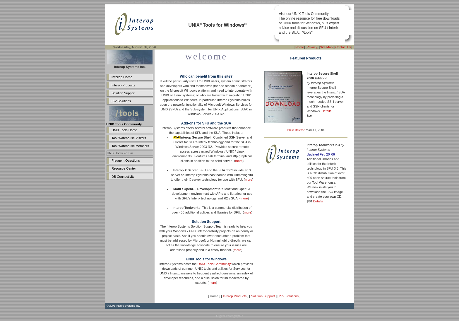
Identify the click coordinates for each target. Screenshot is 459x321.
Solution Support (123, 93)
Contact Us (343, 47)
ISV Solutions (121, 101)
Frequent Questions (126, 160)
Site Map (326, 47)
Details (326, 111)
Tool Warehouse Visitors (129, 138)
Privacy (312, 47)
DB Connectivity (123, 176)
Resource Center (124, 168)
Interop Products (123, 85)
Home (299, 47)
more (239, 161)
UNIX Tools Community (214, 264)
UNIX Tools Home (124, 130)
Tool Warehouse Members (130, 146)
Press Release (296, 130)
